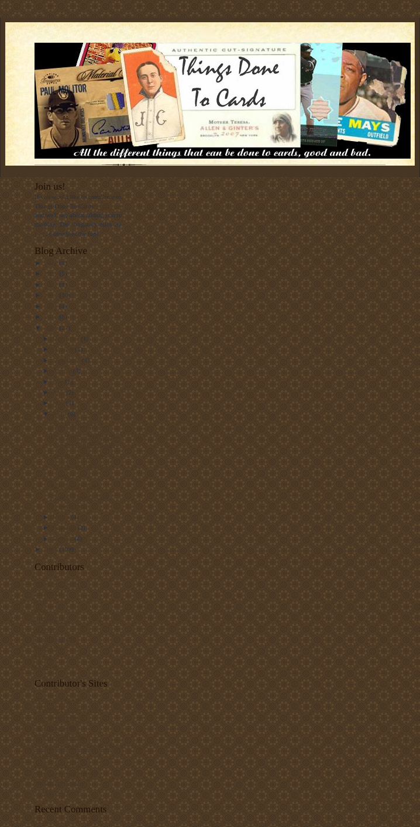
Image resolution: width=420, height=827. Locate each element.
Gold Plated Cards (58, 791)
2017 (51, 284)
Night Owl (48, 647)
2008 (51, 549)
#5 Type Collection (59, 736)
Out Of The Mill (56, 718)
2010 (51, 316)
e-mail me (108, 206)
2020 (51, 262)
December (67, 338)
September (67, 359)
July (59, 381)
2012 (51, 294)
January (64, 538)
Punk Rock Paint (56, 755)
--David (45, 629)
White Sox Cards (57, 583)
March (62, 516)
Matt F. (44, 656)
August (63, 370)
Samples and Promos (78, 455)
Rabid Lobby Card (75, 485)
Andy (42, 611)
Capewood (49, 592)
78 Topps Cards (55, 727)
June (59, 392)
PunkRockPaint (55, 638)
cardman (46, 666)
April (60, 413)
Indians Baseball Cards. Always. (77, 746)
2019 (51, 273)
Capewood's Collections (66, 709)
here (40, 233)
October (64, 348)
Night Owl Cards (57, 764)
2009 (51, 327)
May (59, 402)
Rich (41, 601)
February (65, 527)
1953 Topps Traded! (77, 424)
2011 (51, 306)
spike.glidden (52, 619)
